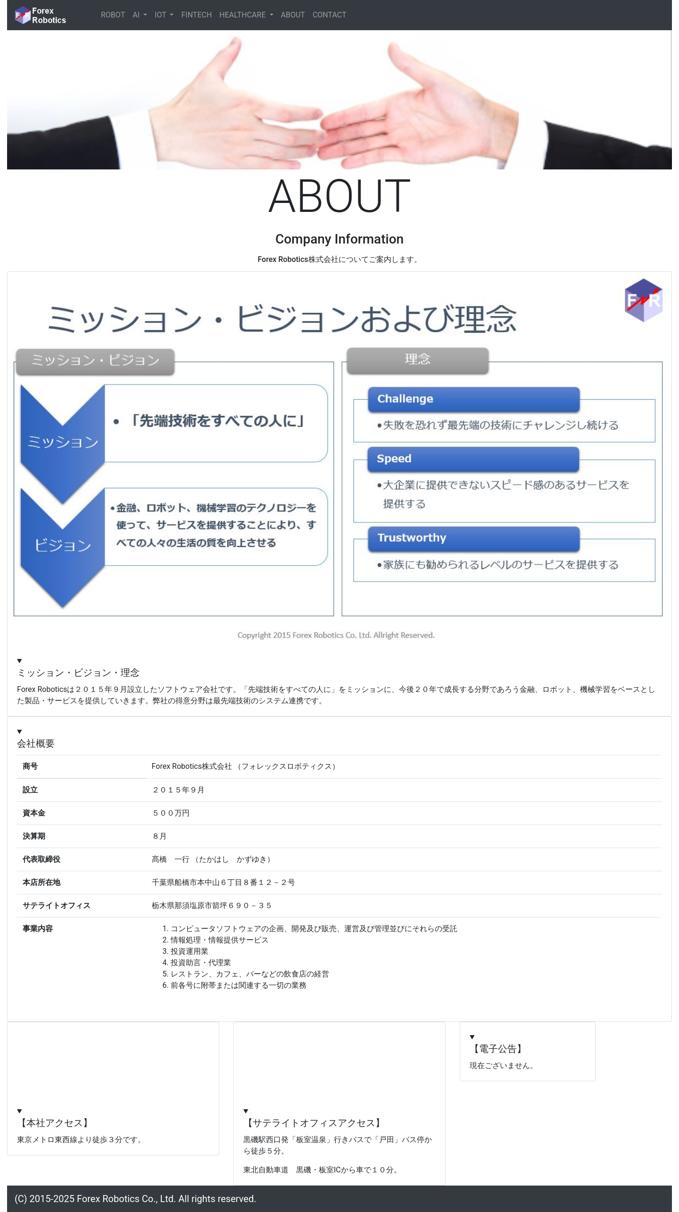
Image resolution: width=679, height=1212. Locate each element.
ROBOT (113, 14)
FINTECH (196, 14)
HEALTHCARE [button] (243, 14)
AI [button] (136, 14)
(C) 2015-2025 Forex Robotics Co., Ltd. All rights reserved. (135, 1198)
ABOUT (293, 14)
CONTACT (330, 14)
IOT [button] (161, 14)
